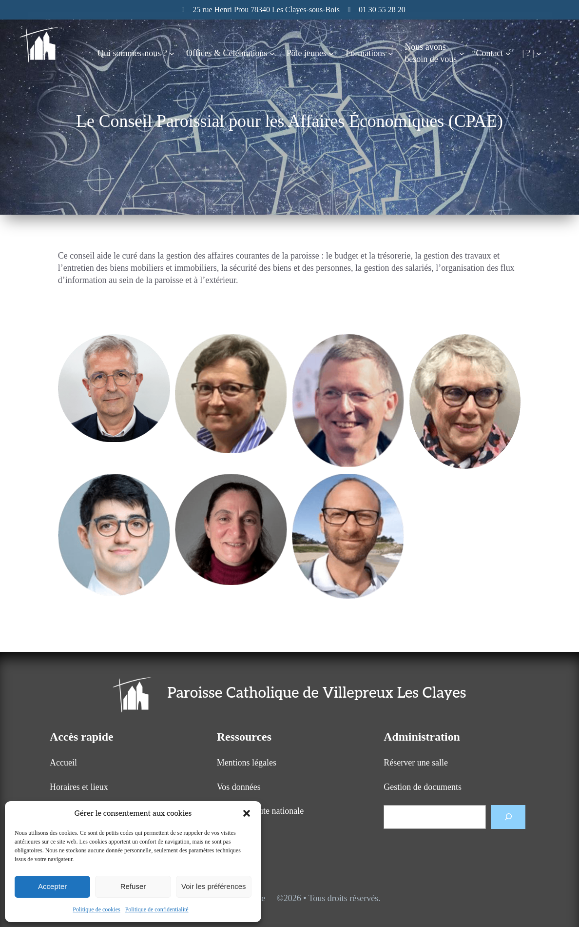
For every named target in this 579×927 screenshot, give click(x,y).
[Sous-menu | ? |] (538, 53)
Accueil (63, 762)
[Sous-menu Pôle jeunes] (331, 53)
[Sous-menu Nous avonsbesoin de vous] (461, 53)
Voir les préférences (213, 886)
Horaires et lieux (79, 787)
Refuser (133, 886)
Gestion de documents (423, 787)
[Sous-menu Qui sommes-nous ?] (171, 53)
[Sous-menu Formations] (390, 53)
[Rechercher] (508, 817)
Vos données (239, 787)
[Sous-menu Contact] (508, 53)
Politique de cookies (96, 909)
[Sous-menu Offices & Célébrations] (272, 53)
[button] (246, 813)
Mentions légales (246, 762)
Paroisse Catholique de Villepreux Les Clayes (316, 693)
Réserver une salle (416, 762)
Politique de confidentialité (157, 909)
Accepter (52, 886)
